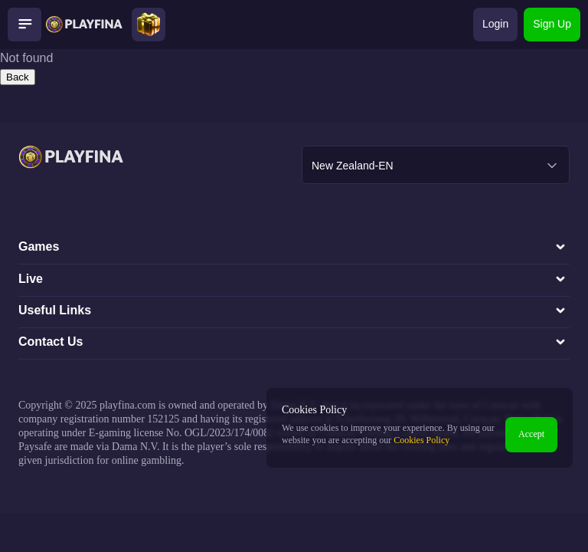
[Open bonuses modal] (148, 24)
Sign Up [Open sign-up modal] (552, 24)
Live (294, 279)
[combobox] (436, 165)
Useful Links (294, 310)
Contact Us (294, 342)
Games (294, 247)
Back (17, 77)
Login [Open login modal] (495, 24)
